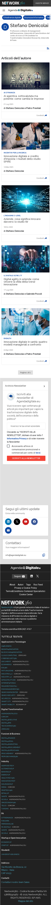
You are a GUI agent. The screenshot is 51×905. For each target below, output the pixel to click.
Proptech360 (7, 790)
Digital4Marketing (9, 744)
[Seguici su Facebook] (34, 521)
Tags (28, 584)
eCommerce (15, 664)
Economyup (6, 842)
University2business (10, 854)
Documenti (15, 661)
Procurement (16, 753)
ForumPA (5, 821)
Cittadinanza (16, 818)
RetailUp (5, 793)
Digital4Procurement (10, 747)
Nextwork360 (7, 607)
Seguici (19, 576)
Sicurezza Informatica (33, 17)
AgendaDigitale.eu (9, 714)
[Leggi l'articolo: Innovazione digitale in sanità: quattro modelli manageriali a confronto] (25, 336)
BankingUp (6, 772)
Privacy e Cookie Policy (25, 588)
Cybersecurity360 (9, 658)
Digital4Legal (7, 741)
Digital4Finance (8, 738)
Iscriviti (26, 458)
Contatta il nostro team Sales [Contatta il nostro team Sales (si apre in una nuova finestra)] (15, 882)
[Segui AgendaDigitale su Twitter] (37, 576)
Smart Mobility (13, 704)
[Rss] (48, 48)
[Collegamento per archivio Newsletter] (25, 386)
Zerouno (5, 729)
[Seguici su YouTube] (25, 521)
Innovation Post (8, 781)
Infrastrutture (17, 680)
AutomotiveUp (7, 769)
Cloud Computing (13, 655)
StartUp (13, 845)
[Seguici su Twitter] (17, 521)
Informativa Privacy (17, 438)
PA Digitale (10, 827)
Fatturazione (16, 671)
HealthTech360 (8, 778)
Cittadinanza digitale (12, 17)
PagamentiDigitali (9, 686)
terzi (38, 452)
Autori (20, 584)
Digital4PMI (6, 723)
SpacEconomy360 (8, 802)
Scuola (13, 799)
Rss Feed (38, 584)
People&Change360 (9, 756)
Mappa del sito (25, 901)
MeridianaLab (7, 824)
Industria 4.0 (11, 674)
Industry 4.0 (15, 677)
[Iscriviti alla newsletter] (8, 530)
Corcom (4, 717)
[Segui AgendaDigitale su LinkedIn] (31, 576)
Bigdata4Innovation (9, 649)
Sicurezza (14, 698)
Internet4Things (8, 683)
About (12, 584)
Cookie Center (26, 594)
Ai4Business (6, 646)
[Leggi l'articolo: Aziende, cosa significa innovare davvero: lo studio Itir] (25, 213)
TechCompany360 (8, 726)
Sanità (13, 796)
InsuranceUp (7, 784)
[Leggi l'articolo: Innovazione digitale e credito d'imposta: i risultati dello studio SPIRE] (25, 152)
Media (8, 787)
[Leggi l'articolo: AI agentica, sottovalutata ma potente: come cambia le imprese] (25, 90)
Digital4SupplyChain (10, 750)
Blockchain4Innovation (11, 652)
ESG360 (4, 668)
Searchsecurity (13, 695)
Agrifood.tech (7, 766)
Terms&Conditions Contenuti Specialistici (25, 591)
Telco (8, 805)
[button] (4, 10)
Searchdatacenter (14, 692)
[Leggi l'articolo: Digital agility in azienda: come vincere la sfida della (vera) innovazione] (25, 275)
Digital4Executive (9, 720)
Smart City (14, 701)
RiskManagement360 (10, 689)
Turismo (13, 809)
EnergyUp (5, 775)
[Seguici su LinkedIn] (8, 521)
